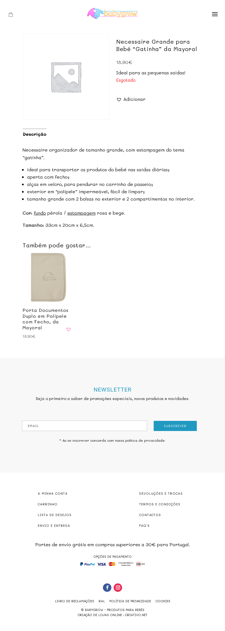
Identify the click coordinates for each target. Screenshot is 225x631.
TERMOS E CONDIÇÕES (159, 504)
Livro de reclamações (74, 601)
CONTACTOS (150, 515)
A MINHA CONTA (53, 493)
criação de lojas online (100, 615)
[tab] (34, 133)
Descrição (35, 134)
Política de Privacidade (130, 601)
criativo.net (136, 615)
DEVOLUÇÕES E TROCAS (161, 493)
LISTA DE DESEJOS (55, 515)
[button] (130, 99)
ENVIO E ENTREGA (54, 525)
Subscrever (175, 426)
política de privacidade (145, 440)
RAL (102, 601)
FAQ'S (144, 525)
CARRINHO (48, 504)
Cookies (163, 601)
